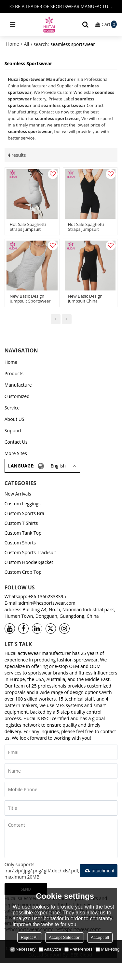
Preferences (78, 949)
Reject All (29, 937)
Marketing (107, 949)
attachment (98, 870)
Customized (17, 396)
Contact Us (16, 442)
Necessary (22, 949)
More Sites (16, 453)
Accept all (100, 937)
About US (14, 419)
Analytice (50, 949)
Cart (109, 24)
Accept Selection (64, 937)
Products (14, 373)
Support (13, 430)
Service (12, 408)
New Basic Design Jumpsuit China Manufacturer (85, 301)
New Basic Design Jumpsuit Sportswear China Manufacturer (30, 301)
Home (12, 44)
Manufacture (18, 385)
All (26, 44)
